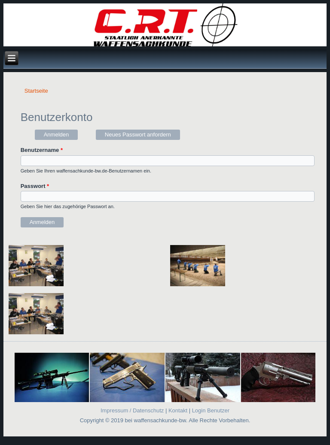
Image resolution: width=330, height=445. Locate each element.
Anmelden (61, 134)
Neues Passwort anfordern (138, 134)
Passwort (35, 186)
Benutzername (42, 150)
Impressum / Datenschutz (132, 410)
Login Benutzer (210, 410)
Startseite (36, 91)
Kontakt (178, 410)
